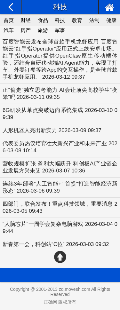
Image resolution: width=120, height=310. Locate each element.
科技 (60, 20)
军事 (60, 30)
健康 (111, 20)
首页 (9, 20)
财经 (25, 20)
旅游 (43, 30)
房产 (25, 30)
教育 (77, 20)
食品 (43, 20)
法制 (94, 20)
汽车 (9, 30)
